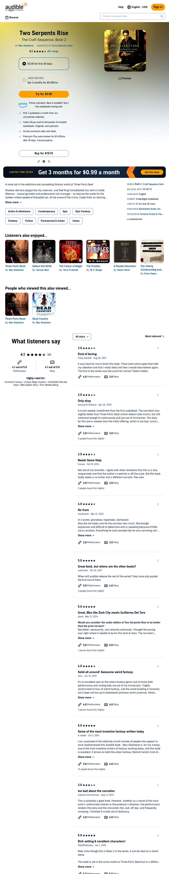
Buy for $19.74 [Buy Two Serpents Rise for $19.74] (44, 153)
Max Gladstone (16, 270)
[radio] (44, 63)
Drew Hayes (150, 273)
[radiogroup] (44, 72)
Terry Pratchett (70, 270)
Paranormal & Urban (53, 221)
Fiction (29, 221)
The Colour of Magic (70, 266)
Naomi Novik (123, 270)
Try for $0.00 (44, 94)
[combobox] (132, 16)
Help (121, 7)
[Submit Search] (162, 16)
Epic (65, 211)
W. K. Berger (96, 270)
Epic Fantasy (82, 211)
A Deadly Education (125, 266)
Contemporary (46, 211)
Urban (76, 221)
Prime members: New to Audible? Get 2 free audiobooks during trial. (49, 105)
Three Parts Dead (15, 266)
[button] (38, 161)
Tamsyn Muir (42, 270)
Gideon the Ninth (42, 266)
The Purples (93, 266)
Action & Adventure (19, 211)
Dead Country (40, 318)
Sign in (158, 7)
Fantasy (12, 221)
